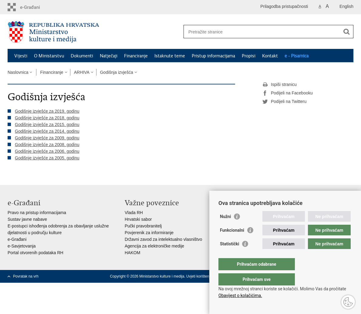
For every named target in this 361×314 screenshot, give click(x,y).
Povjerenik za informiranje (149, 232)
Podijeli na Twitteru (284, 101)
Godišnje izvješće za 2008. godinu (47, 144)
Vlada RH (134, 212)
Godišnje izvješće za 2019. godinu (47, 111)
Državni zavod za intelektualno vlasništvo (163, 239)
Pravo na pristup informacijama (37, 212)
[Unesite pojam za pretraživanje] (262, 32)
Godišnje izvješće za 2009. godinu (47, 137)
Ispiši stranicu (279, 84)
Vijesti (20, 56)
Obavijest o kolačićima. (240, 295)
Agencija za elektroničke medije (154, 246)
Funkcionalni (232, 242)
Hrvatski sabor (138, 219)
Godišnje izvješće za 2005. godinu (47, 157)
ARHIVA (81, 72)
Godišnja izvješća (116, 72)
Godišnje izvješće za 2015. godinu (47, 124)
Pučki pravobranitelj (143, 226)
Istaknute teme (169, 56)
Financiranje (136, 56)
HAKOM (132, 252)
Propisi (248, 56)
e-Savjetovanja (22, 246)
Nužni (225, 228)
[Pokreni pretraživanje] (346, 31)
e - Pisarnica (297, 56)
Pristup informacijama (213, 56)
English (346, 6)
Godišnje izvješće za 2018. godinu (47, 117)
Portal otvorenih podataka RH (35, 252)
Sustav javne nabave (27, 219)
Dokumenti (82, 56)
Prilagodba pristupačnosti (284, 6)
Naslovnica (18, 72)
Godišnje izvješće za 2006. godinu (47, 151)
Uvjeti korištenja (199, 276)
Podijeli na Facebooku (287, 93)
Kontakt (270, 56)
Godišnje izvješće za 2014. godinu (47, 131)
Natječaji (108, 56)
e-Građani (17, 239)
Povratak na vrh (26, 276)
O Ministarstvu (49, 56)
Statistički (229, 256)
